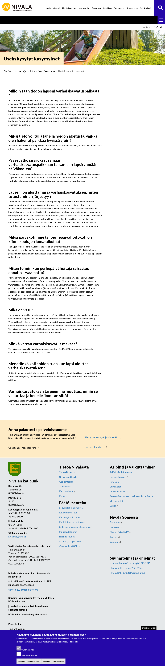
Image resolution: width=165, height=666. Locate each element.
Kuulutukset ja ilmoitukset (72, 521)
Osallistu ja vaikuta (119, 490)
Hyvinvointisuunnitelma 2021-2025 (127, 572)
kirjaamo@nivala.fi (17, 536)
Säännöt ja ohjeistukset (70, 540)
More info (74, 644)
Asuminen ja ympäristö (29, 19)
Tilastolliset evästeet (29, 657)
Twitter (115, 536)
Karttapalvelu (67, 490)
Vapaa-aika (107, 19)
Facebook (116, 521)
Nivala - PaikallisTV (121, 531)
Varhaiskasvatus (47, 70)
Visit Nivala (146, 8)
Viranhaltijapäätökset (70, 545)
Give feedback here (95, 446)
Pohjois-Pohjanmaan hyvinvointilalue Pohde (132, 495)
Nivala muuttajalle (68, 476)
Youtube (116, 541)
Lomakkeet (107, 8)
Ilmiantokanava (119, 476)
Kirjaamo (114, 481)
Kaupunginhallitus (68, 512)
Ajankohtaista (84, 8)
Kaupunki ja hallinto (148, 19)
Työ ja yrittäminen (125, 19)
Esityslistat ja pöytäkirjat (71, 507)
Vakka (114, 505)
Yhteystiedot (119, 8)
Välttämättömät (27, 652)
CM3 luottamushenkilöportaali (76, 526)
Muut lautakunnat (68, 531)
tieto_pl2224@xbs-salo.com (23, 589)
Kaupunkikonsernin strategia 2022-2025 (130, 562)
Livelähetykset (53, 8)
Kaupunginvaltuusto (69, 516)
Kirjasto (63, 495)
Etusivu (10, 19)
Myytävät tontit (70, 8)
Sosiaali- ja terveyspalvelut (83, 19)
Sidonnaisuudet (67, 536)
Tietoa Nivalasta (67, 471)
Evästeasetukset (148, 630)
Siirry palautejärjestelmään (103, 436)
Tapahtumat (96, 8)
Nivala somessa (132, 8)
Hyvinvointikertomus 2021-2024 (126, 567)
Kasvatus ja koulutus (55, 19)
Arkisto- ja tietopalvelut (121, 471)
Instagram (116, 526)
